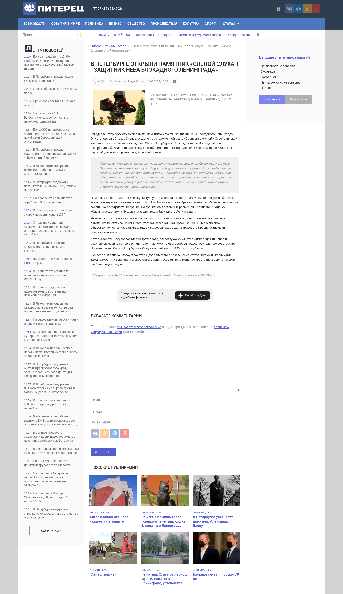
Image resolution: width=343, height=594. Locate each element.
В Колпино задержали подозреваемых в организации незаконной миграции (49, 299)
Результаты (298, 99)
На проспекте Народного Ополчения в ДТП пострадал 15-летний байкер (50, 533)
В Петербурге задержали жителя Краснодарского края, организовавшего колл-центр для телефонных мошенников (48, 391)
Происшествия (166, 24)
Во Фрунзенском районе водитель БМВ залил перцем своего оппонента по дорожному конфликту (51, 445)
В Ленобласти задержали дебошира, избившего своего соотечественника (49, 175)
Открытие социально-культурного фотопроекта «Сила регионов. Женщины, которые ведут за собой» (50, 235)
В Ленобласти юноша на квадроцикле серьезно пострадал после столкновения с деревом (51, 318)
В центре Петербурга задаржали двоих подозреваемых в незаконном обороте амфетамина (49, 465)
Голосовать (272, 99)
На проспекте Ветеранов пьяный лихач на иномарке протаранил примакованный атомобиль (48, 514)
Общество (138, 24)
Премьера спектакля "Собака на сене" (45, 104)
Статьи (233, 24)
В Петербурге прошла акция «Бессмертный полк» (51, 79)
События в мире (66, 24)
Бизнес (117, 24)
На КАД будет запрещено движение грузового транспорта (50, 498)
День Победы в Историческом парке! (41, 91)
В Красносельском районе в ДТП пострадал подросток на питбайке (50, 426)
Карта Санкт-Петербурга (154, 35)
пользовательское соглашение (139, 327)
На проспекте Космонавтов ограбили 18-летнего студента (51, 206)
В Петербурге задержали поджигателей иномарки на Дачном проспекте (48, 192)
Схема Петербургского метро (199, 35)
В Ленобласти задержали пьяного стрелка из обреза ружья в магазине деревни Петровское (51, 410)
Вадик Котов (136, 81)
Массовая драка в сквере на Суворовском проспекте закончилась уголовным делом (50, 352)
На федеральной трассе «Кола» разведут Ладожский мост (48, 336)
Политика (95, 24)
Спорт (213, 24)
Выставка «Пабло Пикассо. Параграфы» (50, 268)
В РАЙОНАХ (122, 35)
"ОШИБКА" (206, 275)
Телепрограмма (238, 35)
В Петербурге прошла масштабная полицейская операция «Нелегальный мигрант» (46, 157)
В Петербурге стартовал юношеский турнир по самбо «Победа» (47, 254)
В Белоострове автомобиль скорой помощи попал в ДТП (51, 219)
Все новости (51, 567)
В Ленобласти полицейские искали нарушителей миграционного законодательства (51, 371)
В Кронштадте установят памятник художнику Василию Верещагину (48, 283)
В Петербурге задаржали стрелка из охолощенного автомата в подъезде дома (48, 549)
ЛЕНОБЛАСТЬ (98, 35)
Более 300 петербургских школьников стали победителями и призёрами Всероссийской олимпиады (48, 137)
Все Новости (35, 24)
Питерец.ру (99, 46)
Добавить (103, 452)
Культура (194, 24)
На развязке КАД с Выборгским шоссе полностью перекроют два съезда (49, 118)
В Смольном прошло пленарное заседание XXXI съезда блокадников (46, 483)
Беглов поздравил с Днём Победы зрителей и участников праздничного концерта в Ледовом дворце (50, 62)
